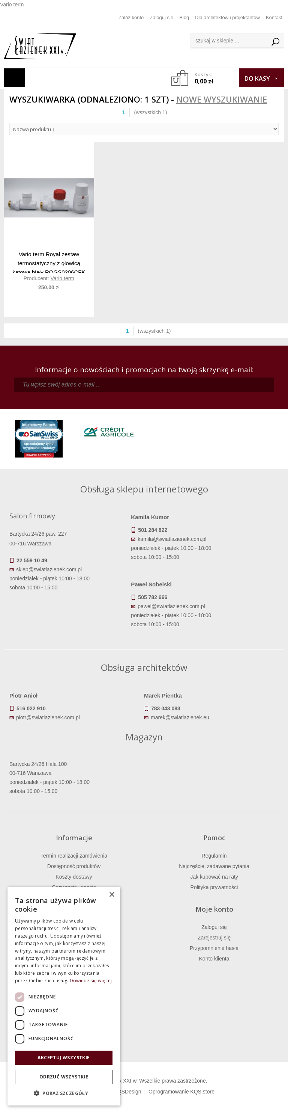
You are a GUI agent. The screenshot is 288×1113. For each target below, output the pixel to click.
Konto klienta (214, 959)
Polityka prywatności (214, 887)
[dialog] (64, 996)
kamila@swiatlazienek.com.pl (172, 539)
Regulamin (214, 856)
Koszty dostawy (74, 877)
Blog (184, 17)
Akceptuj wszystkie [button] (64, 1057)
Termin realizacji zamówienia (73, 856)
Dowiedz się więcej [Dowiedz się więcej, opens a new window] (91, 980)
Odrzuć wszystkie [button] (63, 1077)
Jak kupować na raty (214, 877)
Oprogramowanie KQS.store (181, 1092)
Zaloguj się (161, 17)
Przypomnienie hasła (214, 948)
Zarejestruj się (214, 938)
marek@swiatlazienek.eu (180, 717)
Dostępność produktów (73, 866)
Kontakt (274, 17)
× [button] (111, 895)
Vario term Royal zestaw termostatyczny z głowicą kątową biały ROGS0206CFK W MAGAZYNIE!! (48, 262)
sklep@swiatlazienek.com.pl (49, 569)
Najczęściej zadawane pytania (214, 866)
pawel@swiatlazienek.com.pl (171, 606)
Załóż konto (131, 17)
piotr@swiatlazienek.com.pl (48, 717)
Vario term (62, 278)
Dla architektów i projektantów (227, 17)
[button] (63, 1093)
